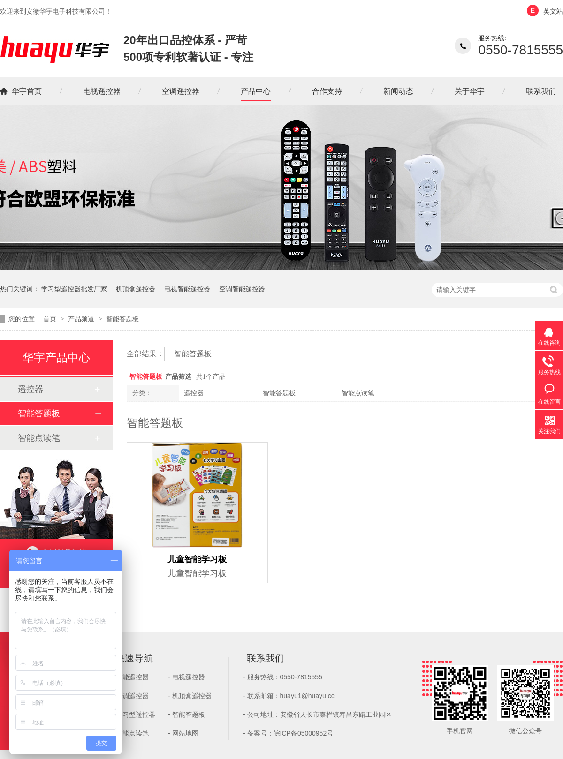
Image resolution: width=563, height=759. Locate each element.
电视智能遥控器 (187, 289)
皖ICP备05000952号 (304, 733)
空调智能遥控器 (242, 289)
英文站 (553, 11)
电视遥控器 (102, 91)
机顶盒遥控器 (135, 289)
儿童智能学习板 (197, 565)
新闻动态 (398, 91)
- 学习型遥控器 (133, 714)
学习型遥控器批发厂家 (74, 289)
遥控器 (194, 393)
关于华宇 (470, 91)
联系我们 (541, 91)
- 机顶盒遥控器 (190, 695)
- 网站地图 (183, 733)
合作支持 (327, 91)
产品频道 (82, 319)
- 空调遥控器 (130, 695)
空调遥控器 (180, 91)
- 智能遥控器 (130, 677)
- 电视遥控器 (186, 677)
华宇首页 (27, 91)
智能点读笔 (358, 393)
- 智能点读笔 (130, 733)
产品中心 (256, 91)
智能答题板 (122, 319)
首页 (50, 319)
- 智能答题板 (186, 714)
